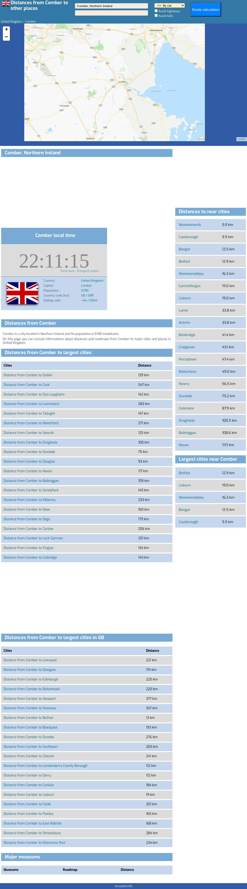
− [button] (6, 37)
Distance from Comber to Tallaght (29, 413)
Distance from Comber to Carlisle (29, 785)
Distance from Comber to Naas (27, 509)
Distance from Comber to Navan (28, 471)
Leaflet (242, 139)
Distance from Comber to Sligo (27, 519)
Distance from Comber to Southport (31, 747)
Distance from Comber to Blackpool (30, 727)
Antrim (184, 322)
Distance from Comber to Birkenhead (32, 689)
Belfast (184, 261)
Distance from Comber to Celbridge (30, 557)
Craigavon (187, 347)
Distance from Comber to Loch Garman (33, 538)
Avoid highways (169, 11)
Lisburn (185, 298)
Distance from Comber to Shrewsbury (32, 833)
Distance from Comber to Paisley (28, 814)
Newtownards (190, 224)
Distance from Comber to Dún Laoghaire (34, 394)
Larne (183, 310)
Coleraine (186, 408)
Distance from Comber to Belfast (28, 718)
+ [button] (6, 29)
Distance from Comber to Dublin (28, 375)
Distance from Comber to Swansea (30, 708)
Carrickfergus (189, 286)
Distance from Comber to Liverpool (30, 660)
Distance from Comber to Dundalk (29, 452)
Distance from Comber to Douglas (29, 461)
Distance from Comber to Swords (29, 433)
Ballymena (187, 371)
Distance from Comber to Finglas (29, 548)
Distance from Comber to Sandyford (31, 490)
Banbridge (187, 334)
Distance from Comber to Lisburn (29, 795)
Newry (184, 383)
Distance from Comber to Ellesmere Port (34, 843)
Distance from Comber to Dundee (29, 737)
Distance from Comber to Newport (30, 699)
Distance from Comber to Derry (27, 775)
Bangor (185, 249)
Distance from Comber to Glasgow (30, 670)
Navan (184, 445)
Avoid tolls (165, 16)
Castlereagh (188, 237)
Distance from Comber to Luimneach (31, 404)
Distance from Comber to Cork (26, 385)
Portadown (187, 359)
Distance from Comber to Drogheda (30, 442)
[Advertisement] (86, 193)
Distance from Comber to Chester (29, 756)
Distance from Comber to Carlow (28, 529)
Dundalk (185, 396)
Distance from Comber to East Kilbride (33, 823)
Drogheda (187, 420)
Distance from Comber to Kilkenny (30, 500)
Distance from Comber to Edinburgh (31, 679)
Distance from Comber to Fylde (27, 804)
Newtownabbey (191, 273)
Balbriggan (187, 432)
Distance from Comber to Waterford (31, 423)
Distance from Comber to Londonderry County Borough (46, 766)
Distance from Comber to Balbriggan (31, 481)
